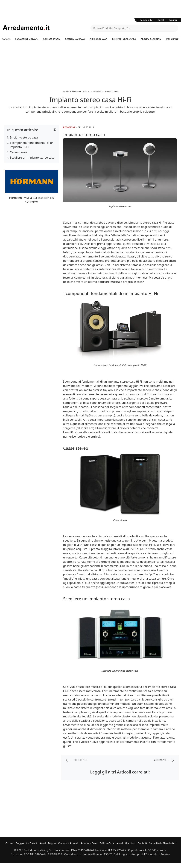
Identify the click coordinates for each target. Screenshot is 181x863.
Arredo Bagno (51, 39)
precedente (76, 760)
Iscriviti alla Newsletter (162, 843)
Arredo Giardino (151, 39)
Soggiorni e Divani (26, 39)
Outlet (160, 20)
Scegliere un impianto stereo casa (32, 157)
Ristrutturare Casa (124, 39)
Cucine (6, 39)
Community (146, 20)
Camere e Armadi (75, 39)
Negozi (173, 20)
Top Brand (172, 39)
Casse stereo (18, 152)
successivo (164, 760)
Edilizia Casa (107, 843)
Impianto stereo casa (24, 137)
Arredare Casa (98, 39)
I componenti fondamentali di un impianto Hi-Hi (32, 145)
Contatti (142, 843)
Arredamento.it (46, 27)
